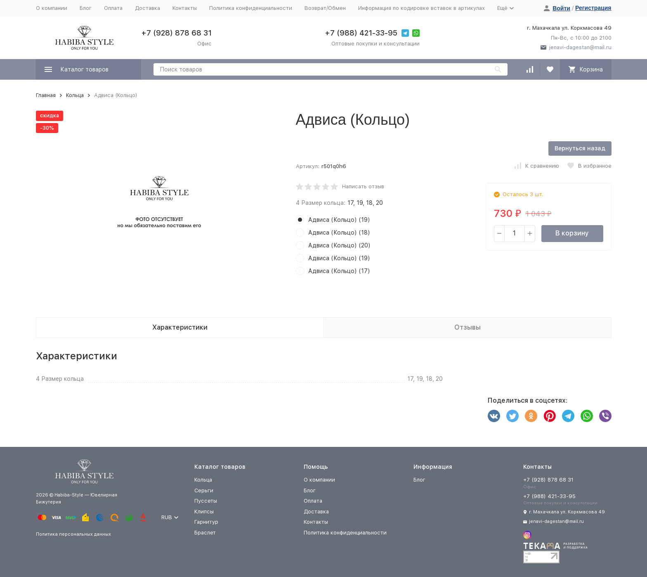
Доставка (147, 8)
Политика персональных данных (73, 534)
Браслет (205, 533)
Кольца (75, 95)
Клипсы (204, 511)
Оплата (113, 8)
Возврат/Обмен (325, 8)
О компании (51, 8)
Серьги (203, 490)
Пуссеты (205, 501)
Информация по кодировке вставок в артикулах (421, 8)
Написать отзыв (363, 186)
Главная (46, 95)
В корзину (572, 233)
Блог (86, 8)
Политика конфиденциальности (250, 8)
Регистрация (593, 8)
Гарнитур (206, 522)
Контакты (184, 8)
